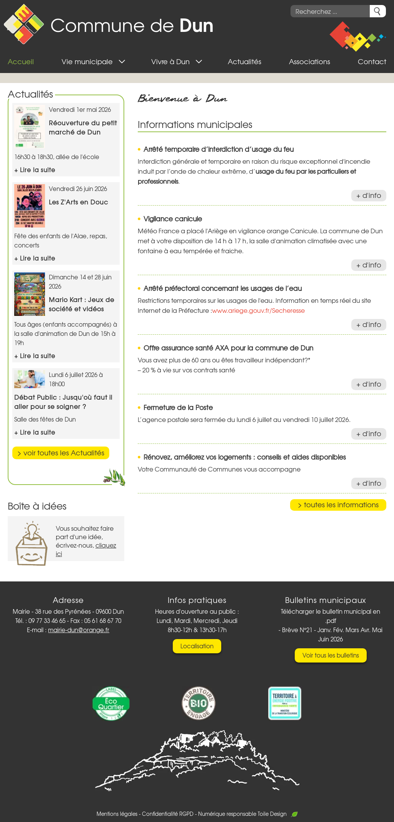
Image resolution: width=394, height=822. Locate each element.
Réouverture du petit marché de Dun (83, 127)
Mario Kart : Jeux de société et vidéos (81, 304)
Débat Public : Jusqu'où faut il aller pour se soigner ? (63, 401)
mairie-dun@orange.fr (78, 630)
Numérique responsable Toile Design (248, 813)
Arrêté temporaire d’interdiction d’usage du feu (219, 149)
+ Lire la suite (34, 170)
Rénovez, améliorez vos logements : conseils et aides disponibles (245, 457)
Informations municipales (195, 124)
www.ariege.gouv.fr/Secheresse (258, 310)
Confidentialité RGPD (168, 813)
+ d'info (368, 195)
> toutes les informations (338, 504)
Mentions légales (117, 813)
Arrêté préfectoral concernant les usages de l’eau (223, 288)
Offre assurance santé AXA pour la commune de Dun (228, 347)
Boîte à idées (37, 505)
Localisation (197, 646)
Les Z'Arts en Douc (78, 201)
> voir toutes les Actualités (60, 452)
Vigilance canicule (173, 218)
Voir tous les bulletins (330, 655)
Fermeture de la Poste (178, 407)
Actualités (30, 93)
